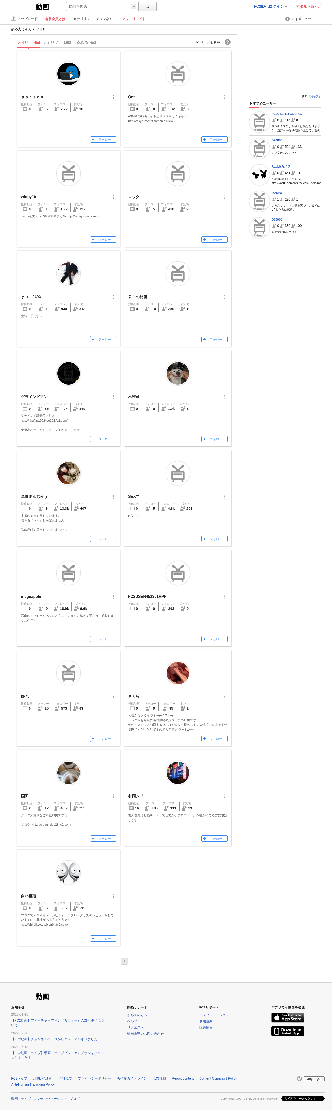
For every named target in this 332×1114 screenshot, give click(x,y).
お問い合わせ (43, 1078)
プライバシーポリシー (94, 1078)
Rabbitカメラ (281, 166)
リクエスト (135, 1027)
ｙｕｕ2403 (31, 297)
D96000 (277, 219)
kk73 (25, 696)
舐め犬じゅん (21, 29)
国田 (25, 796)
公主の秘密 (137, 297)
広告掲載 (159, 1078)
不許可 (134, 397)
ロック (134, 197)
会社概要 (65, 1078)
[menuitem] (83, 19)
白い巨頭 (28, 896)
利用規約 (206, 1021)
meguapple (31, 596)
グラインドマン (34, 397)
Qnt (131, 97)
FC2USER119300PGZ (287, 114)
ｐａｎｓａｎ (32, 97)
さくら (134, 696)
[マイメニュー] (300, 19)
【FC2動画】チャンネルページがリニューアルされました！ (56, 1039)
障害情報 (206, 1027)
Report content (183, 1078)
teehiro (277, 193)
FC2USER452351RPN (147, 596)
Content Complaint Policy (218, 1078)
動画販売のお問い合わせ (145, 1033)
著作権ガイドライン (132, 1078)
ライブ (26, 1099)
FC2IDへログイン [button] (270, 7)
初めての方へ (137, 1015)
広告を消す (315, 96)
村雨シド (135, 796)
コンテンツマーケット (50, 1099)
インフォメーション (214, 1015)
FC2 (23, 6)
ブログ (75, 1099)
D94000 (277, 140)
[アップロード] (24, 19)
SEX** (133, 496)
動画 (14, 1099)
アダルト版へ (307, 7)
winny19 (28, 197)
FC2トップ (19, 1078)
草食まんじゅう (34, 496)
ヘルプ (132, 1021)
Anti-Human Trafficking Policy (33, 1084)
